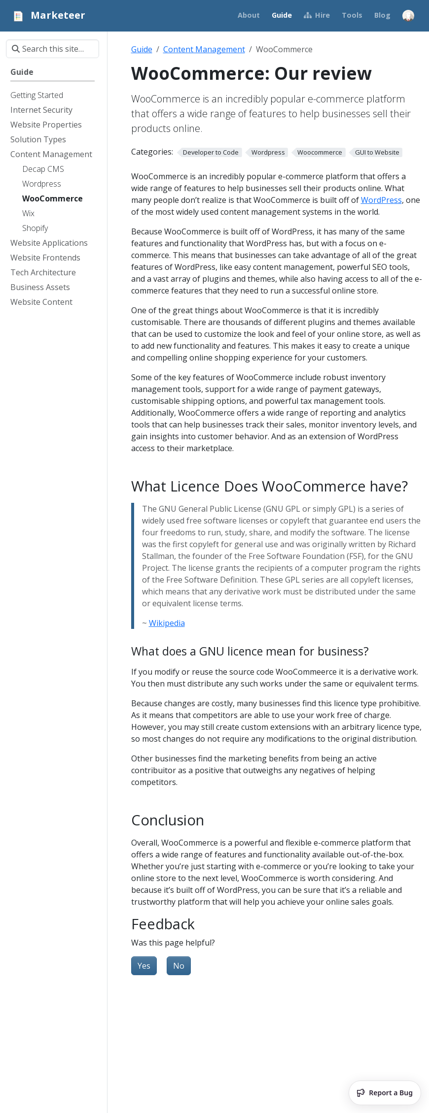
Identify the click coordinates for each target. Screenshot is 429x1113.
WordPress (381, 200)
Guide (141, 49)
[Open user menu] (408, 16)
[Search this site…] (52, 48)
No (178, 965)
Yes (144, 965)
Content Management (204, 49)
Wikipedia (167, 623)
